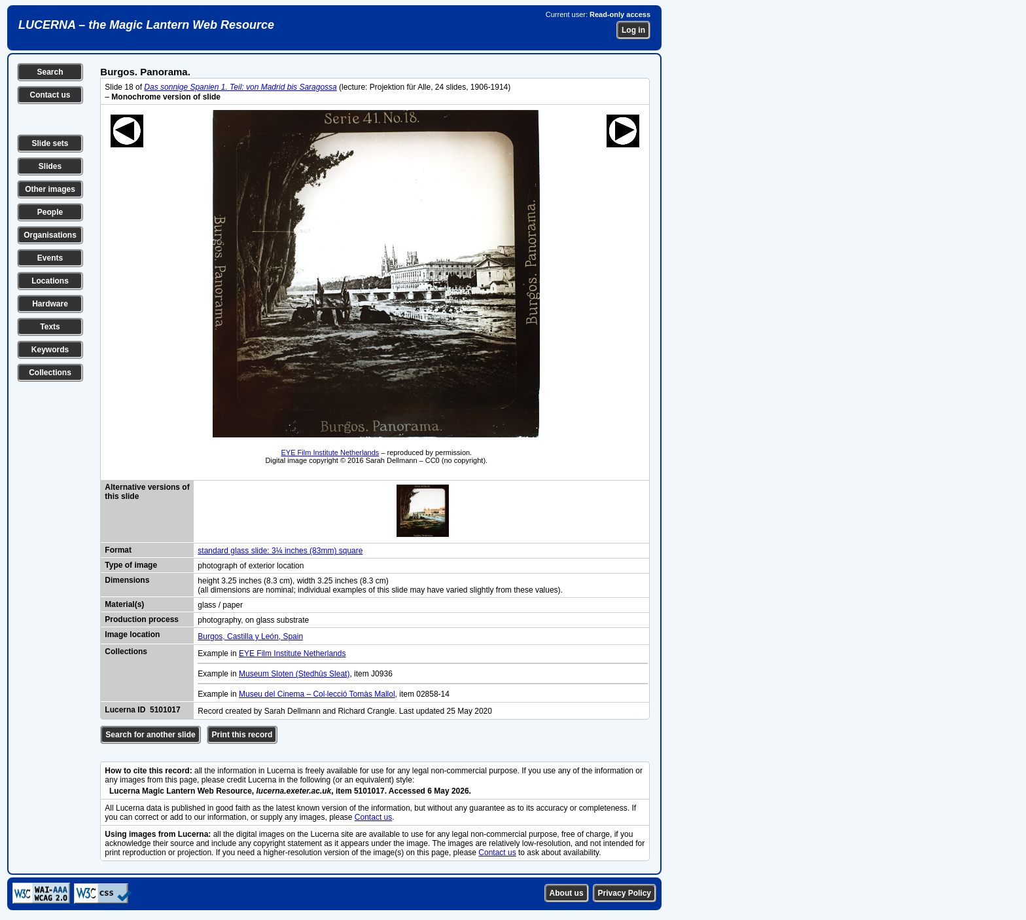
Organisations (50, 235)
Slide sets (49, 143)
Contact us (49, 95)
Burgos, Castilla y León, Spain (250, 636)
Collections (50, 372)
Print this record (242, 734)
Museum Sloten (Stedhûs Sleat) (294, 673)
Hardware (50, 303)
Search (50, 72)
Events (50, 258)
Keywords (50, 349)
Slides (50, 166)
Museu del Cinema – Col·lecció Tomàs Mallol (317, 694)
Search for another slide (150, 734)
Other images (50, 189)
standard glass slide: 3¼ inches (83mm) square (280, 550)
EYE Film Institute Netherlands (330, 452)
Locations (50, 280)
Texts (50, 326)
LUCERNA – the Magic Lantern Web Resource (146, 24)
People (50, 212)
